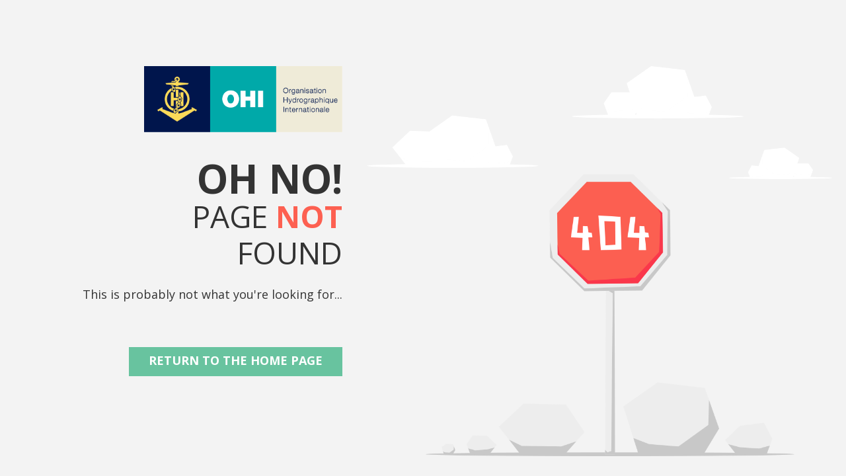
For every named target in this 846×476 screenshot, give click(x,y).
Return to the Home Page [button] (236, 360)
